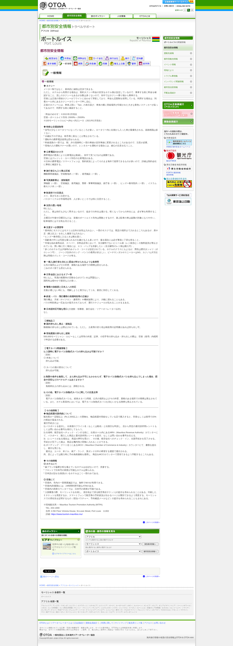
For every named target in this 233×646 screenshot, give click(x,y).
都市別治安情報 (171, 87)
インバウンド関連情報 (174, 81)
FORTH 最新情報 (173, 173)
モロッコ (104, 612)
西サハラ (119, 610)
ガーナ (111, 605)
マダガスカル (165, 610)
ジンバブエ (123, 608)
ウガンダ (64, 605)
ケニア (172, 605)
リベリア (119, 612)
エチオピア (93, 605)
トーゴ (81, 610)
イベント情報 (170, 64)
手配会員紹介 (170, 93)
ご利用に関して (106, 623)
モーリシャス (74, 20)
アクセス (148, 623)
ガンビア (147, 605)
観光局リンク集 (135, 623)
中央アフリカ (63, 610)
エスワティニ (82, 605)
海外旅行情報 (152, 637)
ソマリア (185, 608)
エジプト (72, 605)
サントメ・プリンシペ (82, 608)
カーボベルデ (121, 605)
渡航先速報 (169, 53)
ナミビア (100, 610)
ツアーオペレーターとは (61, 623)
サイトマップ (121, 623)
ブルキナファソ (129, 610)
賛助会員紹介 (92, 623)
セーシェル (141, 608)
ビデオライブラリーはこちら (65, 553)
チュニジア (73, 610)
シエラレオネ (106, 608)
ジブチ (114, 608)
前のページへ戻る (51, 577)
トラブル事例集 (171, 76)
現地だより (169, 70)
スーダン (132, 608)
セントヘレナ (175, 608)
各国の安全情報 (167, 637)
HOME (42, 20)
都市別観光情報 (171, 59)
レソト (134, 612)
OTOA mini (188, 637)
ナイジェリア (91, 610)
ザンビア (95, 608)
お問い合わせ (160, 623)
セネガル (165, 608)
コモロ (43, 608)
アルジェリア (46, 605)
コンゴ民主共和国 (65, 608)
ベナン (147, 610)
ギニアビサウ (164, 605)
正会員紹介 (79, 623)
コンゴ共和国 (53, 608)
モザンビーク (94, 612)
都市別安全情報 (53, 20)
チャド (53, 610)
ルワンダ (127, 612)
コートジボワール (183, 605)
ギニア (154, 605)
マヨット (175, 610)
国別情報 (170, 175)
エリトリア (103, 605)
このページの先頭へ (152, 522)
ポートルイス (46, 596)
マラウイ (183, 610)
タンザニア (45, 610)
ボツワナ (155, 610)
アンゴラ (56, 605)
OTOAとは (44, 623)
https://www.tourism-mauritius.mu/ (67, 514)
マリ (42, 612)
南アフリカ (50, 612)
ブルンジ (140, 610)
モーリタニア (82, 612)
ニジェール (110, 610)
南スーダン (60, 612)
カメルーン (138, 605)
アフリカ (64, 20)
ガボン (129, 605)
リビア (111, 612)
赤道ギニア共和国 (153, 608)
